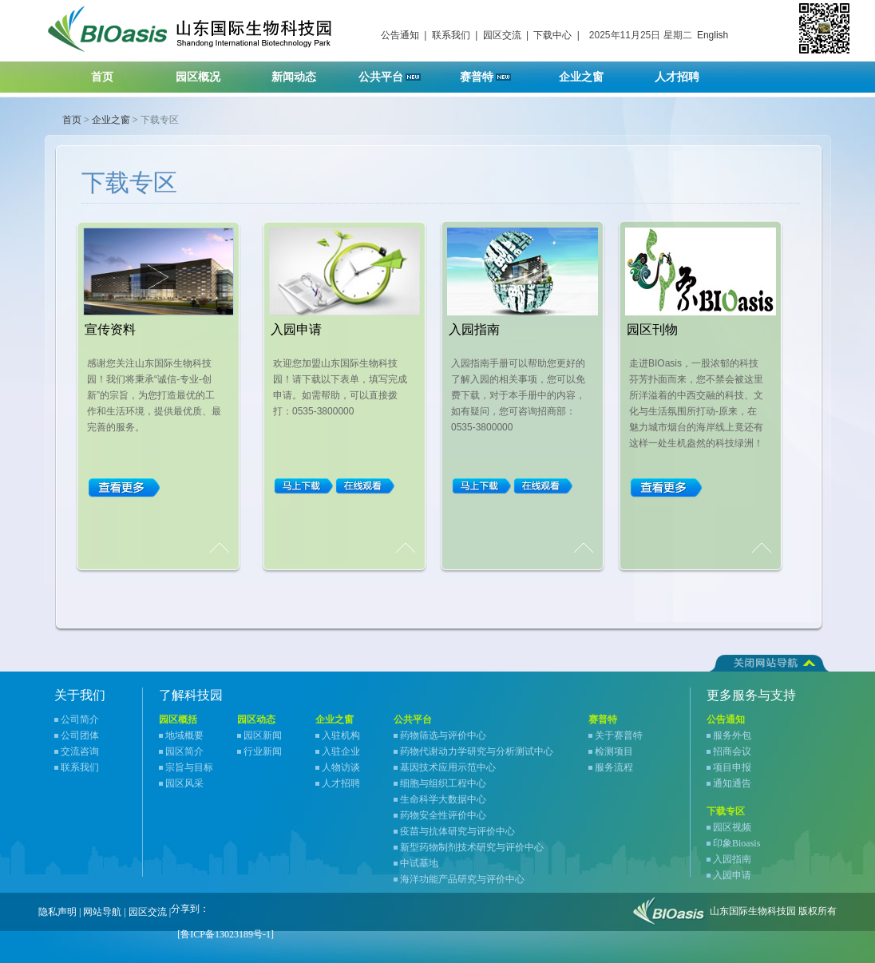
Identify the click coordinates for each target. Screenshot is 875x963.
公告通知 (400, 35)
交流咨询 (80, 751)
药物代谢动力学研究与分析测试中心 (476, 751)
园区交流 (502, 35)
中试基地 (419, 863)
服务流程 (614, 767)
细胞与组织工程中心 (443, 783)
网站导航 (102, 911)
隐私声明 (57, 911)
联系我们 (451, 35)
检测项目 (614, 751)
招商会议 (732, 751)
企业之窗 (591, 72)
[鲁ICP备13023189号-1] (225, 934)
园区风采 (184, 783)
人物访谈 (341, 767)
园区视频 (732, 827)
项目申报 (732, 767)
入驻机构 (341, 735)
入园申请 (732, 875)
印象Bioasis (736, 843)
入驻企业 (341, 751)
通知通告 (732, 783)
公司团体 (80, 735)
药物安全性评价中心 (443, 815)
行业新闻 (262, 751)
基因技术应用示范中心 (448, 767)
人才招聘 (687, 72)
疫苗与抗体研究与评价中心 (457, 831)
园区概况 (208, 72)
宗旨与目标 (189, 767)
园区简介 (184, 751)
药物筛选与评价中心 (443, 735)
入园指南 (732, 859)
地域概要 (184, 735)
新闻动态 (303, 72)
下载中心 (552, 35)
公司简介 (80, 719)
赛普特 (494, 72)
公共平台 (395, 72)
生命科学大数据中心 (443, 799)
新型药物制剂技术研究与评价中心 (472, 847)
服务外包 (732, 735)
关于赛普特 (619, 735)
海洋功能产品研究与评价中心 (462, 879)
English (712, 35)
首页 (102, 77)
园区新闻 (262, 735)
